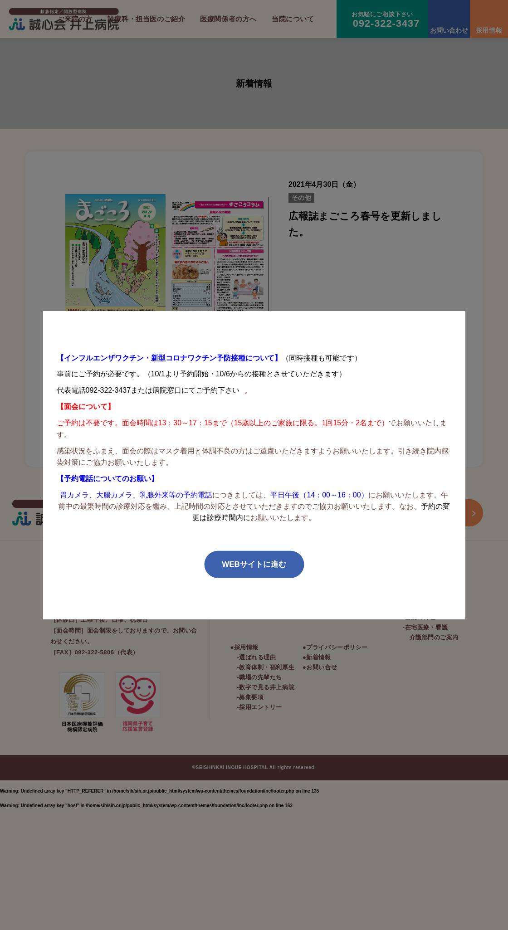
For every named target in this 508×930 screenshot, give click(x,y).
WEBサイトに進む (254, 564)
